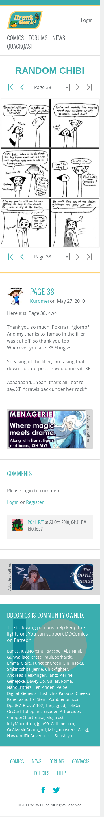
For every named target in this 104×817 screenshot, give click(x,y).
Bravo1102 (33, 705)
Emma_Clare (19, 663)
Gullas (53, 681)
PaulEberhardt (58, 657)
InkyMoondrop (21, 723)
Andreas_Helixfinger (26, 675)
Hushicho (47, 693)
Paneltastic (17, 699)
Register (35, 502)
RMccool (53, 651)
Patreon (22, 640)
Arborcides (70, 711)
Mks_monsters (62, 729)
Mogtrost (55, 717)
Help (61, 773)
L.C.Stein (38, 699)
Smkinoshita (19, 669)
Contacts (81, 762)
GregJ (83, 729)
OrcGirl (14, 711)
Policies (41, 773)
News (58, 38)
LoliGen (74, 705)
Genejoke (16, 681)
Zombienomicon (64, 699)
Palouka (66, 693)
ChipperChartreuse (25, 717)
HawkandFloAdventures (30, 735)
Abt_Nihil (72, 651)
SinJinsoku (73, 663)
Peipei (62, 687)
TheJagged (55, 705)
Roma (66, 681)
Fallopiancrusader (40, 711)
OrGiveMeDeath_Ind (26, 729)
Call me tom (62, 723)
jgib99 (43, 723)
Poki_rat (36, 522)
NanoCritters (19, 687)
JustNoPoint (32, 651)
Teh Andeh (44, 687)
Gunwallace (18, 657)
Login (87, 20)
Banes (13, 651)
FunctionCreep (47, 663)
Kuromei (39, 301)
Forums (38, 38)
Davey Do (36, 681)
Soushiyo (63, 735)
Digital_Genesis (21, 693)
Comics (15, 38)
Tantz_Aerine (60, 675)
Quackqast (20, 46)
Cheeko (83, 693)
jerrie (38, 669)
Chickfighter (56, 669)
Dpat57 (14, 705)
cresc (36, 657)
